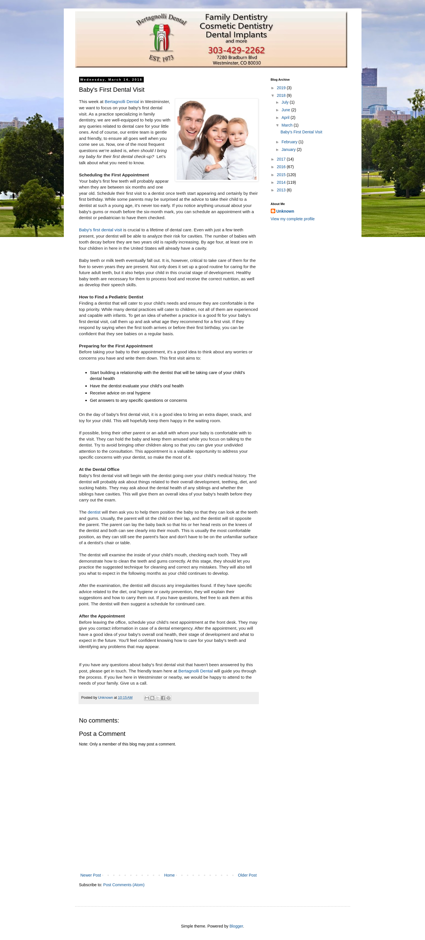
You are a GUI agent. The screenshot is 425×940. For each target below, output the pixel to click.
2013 (282, 190)
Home (169, 875)
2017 (282, 159)
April (286, 117)
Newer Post (91, 875)
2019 (282, 88)
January (289, 149)
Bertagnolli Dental (122, 101)
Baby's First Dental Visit (301, 132)
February (290, 142)
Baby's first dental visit (100, 229)
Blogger (236, 926)
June (286, 110)
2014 (282, 182)
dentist (95, 512)
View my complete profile (293, 219)
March (288, 125)
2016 (282, 166)
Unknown (285, 211)
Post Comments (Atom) (123, 885)
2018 (282, 95)
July (286, 102)
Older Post (247, 875)
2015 (282, 174)
